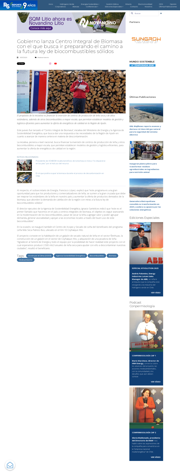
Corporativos (60, 7)
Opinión (173, 4)
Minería (128, 4)
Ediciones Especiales (114, 7)
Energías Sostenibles (90, 4)
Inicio (51, 4)
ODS (161, 4)
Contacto (134, 7)
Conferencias (92, 7)
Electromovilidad (145, 4)
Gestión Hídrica (112, 4)
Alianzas (75, 7)
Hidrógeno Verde (67, 4)
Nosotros (148, 7)
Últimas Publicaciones (168, 7)
